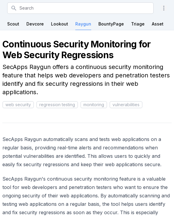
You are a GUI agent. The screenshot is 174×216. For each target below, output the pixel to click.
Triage (138, 23)
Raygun (83, 23)
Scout (13, 23)
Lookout (59, 23)
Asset (158, 23)
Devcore (35, 23)
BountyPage (111, 23)
